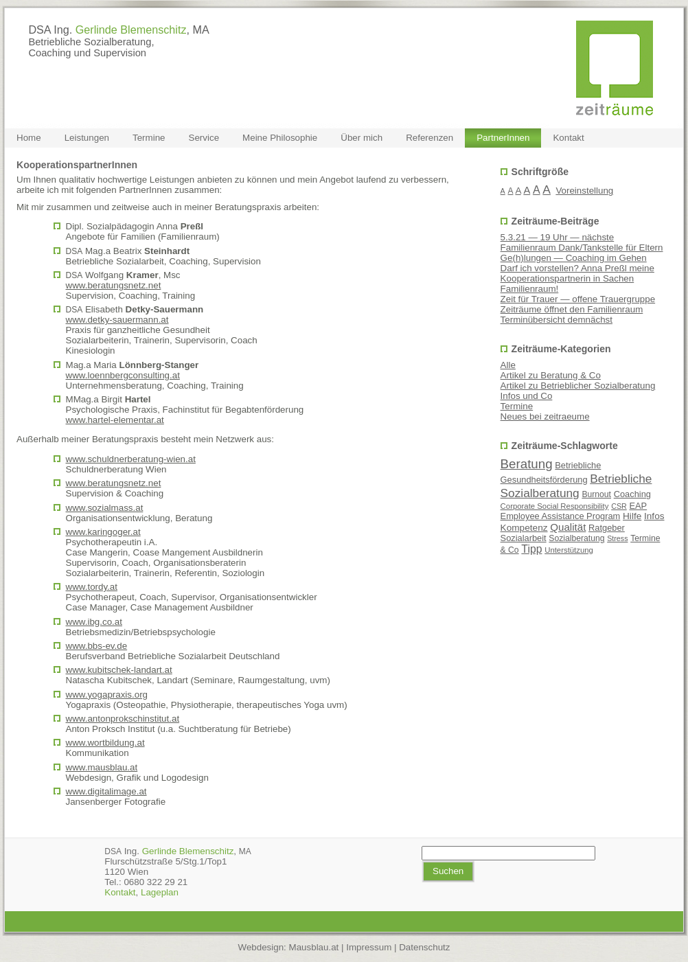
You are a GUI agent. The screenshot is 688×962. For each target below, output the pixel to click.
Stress (617, 538)
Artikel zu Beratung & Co (551, 375)
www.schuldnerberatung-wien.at (131, 459)
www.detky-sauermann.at (117, 319)
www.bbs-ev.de (97, 646)
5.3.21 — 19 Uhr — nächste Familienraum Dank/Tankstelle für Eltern (582, 242)
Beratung (527, 464)
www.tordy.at (91, 587)
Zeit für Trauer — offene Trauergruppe (578, 299)
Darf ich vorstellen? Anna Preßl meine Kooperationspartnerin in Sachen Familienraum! (577, 278)
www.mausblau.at (102, 767)
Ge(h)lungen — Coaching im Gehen (574, 258)
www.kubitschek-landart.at (119, 670)
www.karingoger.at (103, 532)
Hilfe (632, 516)
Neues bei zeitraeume (545, 416)
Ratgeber (606, 528)
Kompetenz (524, 528)
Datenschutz (424, 947)
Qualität (568, 527)
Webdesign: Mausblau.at (288, 947)
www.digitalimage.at (106, 791)
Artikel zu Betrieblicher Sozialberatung (578, 385)
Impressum (368, 947)
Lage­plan (160, 892)
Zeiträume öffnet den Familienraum (572, 309)
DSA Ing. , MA (118, 29)
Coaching (632, 494)
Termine (517, 406)
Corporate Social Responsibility (555, 506)
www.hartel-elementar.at (115, 420)
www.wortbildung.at (105, 742)
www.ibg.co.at (94, 622)
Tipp (531, 549)
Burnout (596, 494)
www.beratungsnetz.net (113, 285)
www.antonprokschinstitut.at (123, 718)
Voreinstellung (584, 190)
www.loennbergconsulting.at (123, 375)
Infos (654, 516)
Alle (508, 365)
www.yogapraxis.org (107, 694)
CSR (619, 506)
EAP (638, 506)
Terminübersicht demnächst (556, 319)
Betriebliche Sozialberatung (576, 486)
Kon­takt (119, 892)
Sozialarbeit (524, 538)
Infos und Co (527, 396)
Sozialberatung (576, 538)
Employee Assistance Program (561, 516)
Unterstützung (568, 550)
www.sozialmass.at (105, 508)
